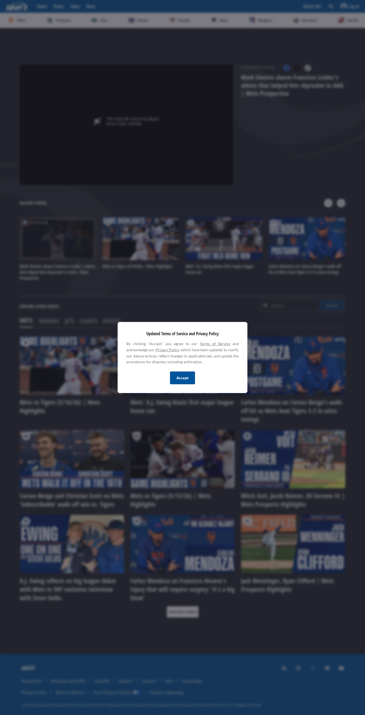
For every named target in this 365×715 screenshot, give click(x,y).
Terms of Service (215, 343)
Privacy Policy (167, 350)
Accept (182, 377)
